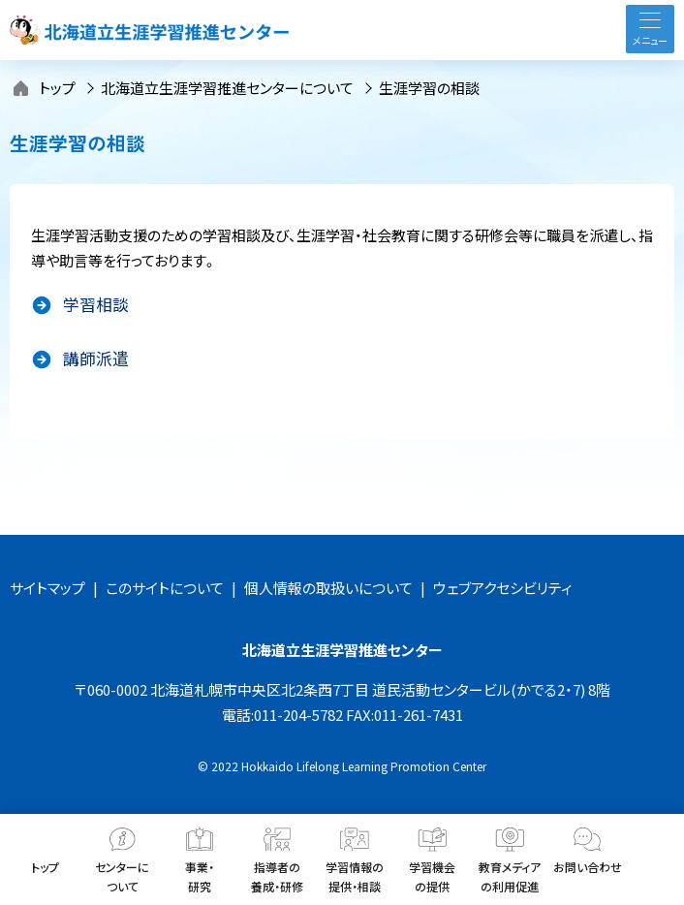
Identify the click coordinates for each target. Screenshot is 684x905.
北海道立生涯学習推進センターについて (227, 88)
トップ (57, 88)
